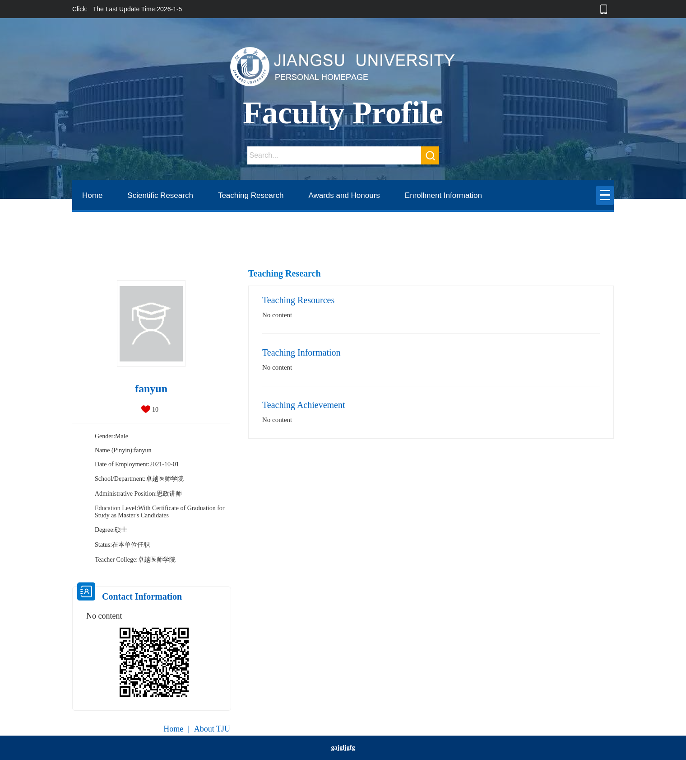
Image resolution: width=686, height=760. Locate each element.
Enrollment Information (443, 195)
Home (92, 195)
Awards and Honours (344, 195)
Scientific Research (160, 195)
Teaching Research (251, 195)
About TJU (212, 728)
